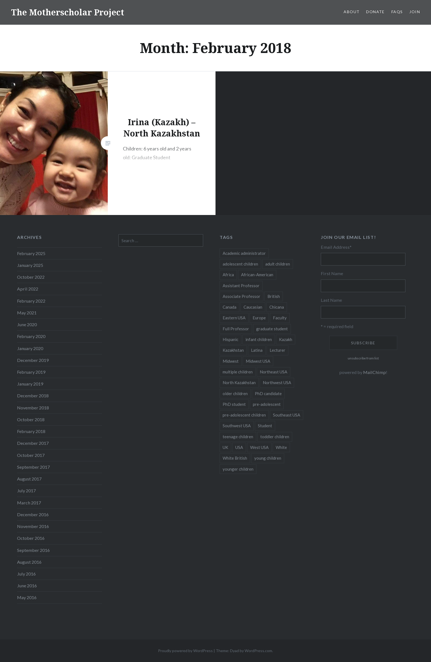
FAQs (397, 11)
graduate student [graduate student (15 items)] (272, 328)
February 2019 (31, 372)
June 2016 (27, 585)
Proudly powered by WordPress (185, 650)
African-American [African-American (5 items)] (257, 274)
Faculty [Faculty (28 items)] (280, 317)
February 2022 (31, 300)
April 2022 (27, 288)
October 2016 (31, 538)
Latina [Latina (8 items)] (257, 350)
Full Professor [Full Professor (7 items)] (236, 328)
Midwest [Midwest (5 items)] (231, 361)
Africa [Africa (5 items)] (228, 274)
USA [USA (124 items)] (239, 447)
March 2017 (29, 502)
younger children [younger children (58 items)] (238, 469)
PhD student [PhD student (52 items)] (234, 404)
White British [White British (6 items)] (235, 458)
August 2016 (29, 562)
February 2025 (31, 253)
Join (414, 11)
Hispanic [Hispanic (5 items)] (230, 339)
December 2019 (33, 360)
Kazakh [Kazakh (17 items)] (285, 339)
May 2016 (27, 597)
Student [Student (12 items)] (265, 425)
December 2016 (33, 514)
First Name (332, 273)
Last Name (331, 300)
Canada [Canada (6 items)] (229, 307)
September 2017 (33, 467)
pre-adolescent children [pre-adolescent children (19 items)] (244, 414)
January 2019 (30, 383)
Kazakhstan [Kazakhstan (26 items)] (233, 350)
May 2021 (27, 312)
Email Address (336, 247)
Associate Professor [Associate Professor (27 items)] (241, 296)
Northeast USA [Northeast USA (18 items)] (273, 371)
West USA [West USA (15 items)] (259, 447)
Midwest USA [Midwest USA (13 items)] (258, 361)
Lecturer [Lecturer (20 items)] (277, 350)
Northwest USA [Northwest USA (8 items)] (277, 382)
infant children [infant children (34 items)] (258, 339)
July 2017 (26, 490)
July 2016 (26, 573)
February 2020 (31, 336)
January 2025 (30, 265)
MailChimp (374, 372)
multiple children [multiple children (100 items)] (238, 371)
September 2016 (33, 550)
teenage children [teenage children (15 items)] (238, 436)
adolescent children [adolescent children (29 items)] (240, 263)
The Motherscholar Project (67, 12)
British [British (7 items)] (273, 296)
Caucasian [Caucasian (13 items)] (253, 307)
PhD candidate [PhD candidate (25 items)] (268, 393)
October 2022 (31, 277)
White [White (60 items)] (281, 447)
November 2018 (33, 407)
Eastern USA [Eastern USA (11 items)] (234, 317)
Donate (375, 11)
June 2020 (27, 324)
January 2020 (30, 348)
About (352, 11)
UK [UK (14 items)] (225, 447)
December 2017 (33, 443)
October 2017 (31, 455)
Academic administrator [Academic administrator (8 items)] (244, 253)
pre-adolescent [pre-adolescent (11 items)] (267, 404)
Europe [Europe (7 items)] (259, 317)
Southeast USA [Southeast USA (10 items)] (286, 414)
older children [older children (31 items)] (235, 393)
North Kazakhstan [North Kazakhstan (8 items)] (239, 382)
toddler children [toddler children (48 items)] (274, 436)
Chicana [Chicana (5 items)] (276, 307)
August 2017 (29, 478)
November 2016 (33, 526)
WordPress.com (258, 650)
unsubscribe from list (363, 358)
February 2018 (31, 431)
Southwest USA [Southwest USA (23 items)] (237, 425)
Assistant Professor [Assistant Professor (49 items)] (241, 285)
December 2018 (33, 395)
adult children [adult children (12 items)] (277, 263)
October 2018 (31, 419)
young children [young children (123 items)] (267, 458)
